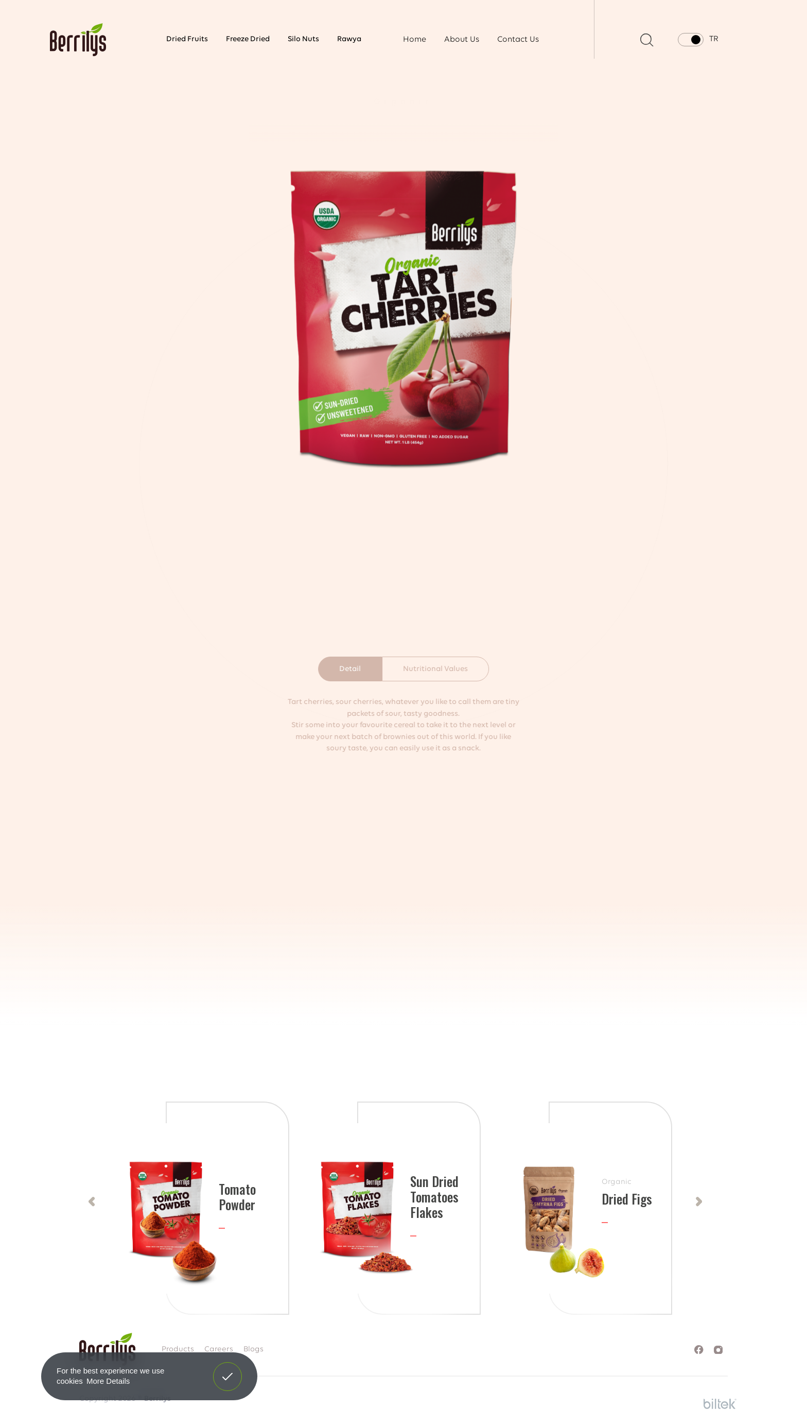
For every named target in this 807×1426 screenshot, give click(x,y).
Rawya (349, 39)
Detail (350, 669)
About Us (461, 40)
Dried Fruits (187, 39)
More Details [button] (108, 1381)
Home (414, 40)
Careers (218, 1349)
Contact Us (518, 40)
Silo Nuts (303, 39)
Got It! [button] (227, 1369)
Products (178, 1349)
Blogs (253, 1349)
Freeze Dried (248, 39)
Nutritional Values (435, 669)
